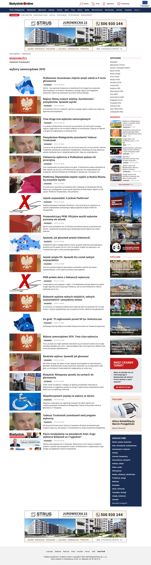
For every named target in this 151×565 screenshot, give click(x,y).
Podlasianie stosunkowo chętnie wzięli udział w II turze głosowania (74, 80)
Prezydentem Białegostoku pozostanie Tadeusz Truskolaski (70, 139)
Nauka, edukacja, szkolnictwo (123, 474)
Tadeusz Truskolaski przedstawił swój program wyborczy (69, 417)
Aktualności (47, 85)
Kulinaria (113, 106)
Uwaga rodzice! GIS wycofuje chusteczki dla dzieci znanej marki (130, 176)
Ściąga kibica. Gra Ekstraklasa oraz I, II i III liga (130, 141)
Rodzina (113, 88)
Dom (112, 94)
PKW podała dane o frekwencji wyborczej (66, 277)
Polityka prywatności (51, 557)
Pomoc (87, 551)
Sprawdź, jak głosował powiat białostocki (66, 237)
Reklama (115, 482)
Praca (73, 10)
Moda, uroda (117, 467)
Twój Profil (101, 551)
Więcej (137, 10)
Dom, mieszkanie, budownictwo (124, 446)
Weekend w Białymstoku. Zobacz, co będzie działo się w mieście (131, 123)
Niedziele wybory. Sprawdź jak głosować (66, 356)
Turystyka (128, 10)
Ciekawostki (114, 112)
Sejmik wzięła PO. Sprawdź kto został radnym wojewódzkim (68, 259)
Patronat (66, 551)
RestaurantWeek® (86, 15)
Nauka (87, 10)
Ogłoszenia (108, 3)
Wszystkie (113, 62)
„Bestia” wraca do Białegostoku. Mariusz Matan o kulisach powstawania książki (130, 167)
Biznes (80, 10)
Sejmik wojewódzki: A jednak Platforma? (66, 198)
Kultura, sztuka (118, 464)
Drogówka (113, 100)
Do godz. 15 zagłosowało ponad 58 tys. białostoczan (72, 319)
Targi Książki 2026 (26, 15)
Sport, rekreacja (118, 489)
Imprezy (84, 3)
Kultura (59, 10)
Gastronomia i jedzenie (121, 449)
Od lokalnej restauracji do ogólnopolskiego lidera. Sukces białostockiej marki (131, 132)
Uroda (112, 85)
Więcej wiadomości (124, 184)
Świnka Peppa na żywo (41, 15)
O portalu (49, 551)
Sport (67, 10)
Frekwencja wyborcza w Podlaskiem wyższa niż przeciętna (69, 159)
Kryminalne (114, 97)
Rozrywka (116, 485)
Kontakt (80, 551)
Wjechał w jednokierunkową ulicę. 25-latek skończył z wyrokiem (130, 158)
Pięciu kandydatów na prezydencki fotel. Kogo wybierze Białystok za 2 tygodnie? (69, 436)
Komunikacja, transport (121, 460)
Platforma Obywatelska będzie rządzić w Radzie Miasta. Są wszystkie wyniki (74, 178)
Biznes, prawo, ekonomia (121, 442)
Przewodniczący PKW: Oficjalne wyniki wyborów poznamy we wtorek (70, 218)
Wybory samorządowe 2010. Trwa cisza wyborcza (70, 336)
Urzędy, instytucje (119, 496)
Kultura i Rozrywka (117, 68)
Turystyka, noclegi (119, 492)
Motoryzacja (109, 10)
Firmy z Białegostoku (16, 10)
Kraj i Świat (114, 109)
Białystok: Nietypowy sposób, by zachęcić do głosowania (68, 376)
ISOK (93, 551)
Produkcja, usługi (119, 478)
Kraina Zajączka (62, 15)
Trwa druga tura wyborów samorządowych (67, 119)
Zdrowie (119, 10)
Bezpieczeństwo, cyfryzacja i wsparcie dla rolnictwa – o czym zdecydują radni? (132, 150)
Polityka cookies (66, 557)
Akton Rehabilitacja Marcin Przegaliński (123, 422)
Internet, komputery (120, 456)
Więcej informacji (118, 428)
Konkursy (52, 15)
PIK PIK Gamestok (73, 15)
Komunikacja (123, 3)
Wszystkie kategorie (119, 503)
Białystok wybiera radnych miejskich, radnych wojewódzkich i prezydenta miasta (69, 298)
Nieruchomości (97, 10)
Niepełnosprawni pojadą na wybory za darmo (68, 395)
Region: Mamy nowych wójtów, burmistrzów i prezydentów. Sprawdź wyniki (68, 100)
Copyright (76, 557)
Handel (115, 453)
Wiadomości (31, 10)
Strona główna (14, 54)
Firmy (95, 3)
